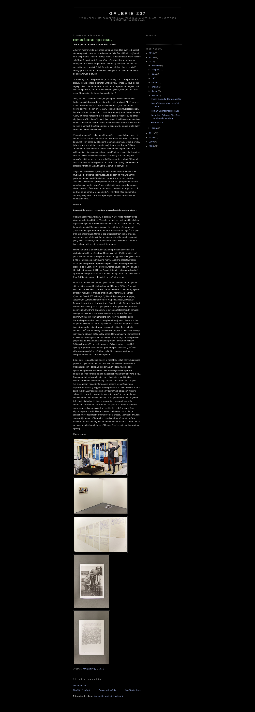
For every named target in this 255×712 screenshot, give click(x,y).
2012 (151, 61)
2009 (151, 142)
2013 (151, 57)
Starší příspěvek (133, 690)
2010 (151, 137)
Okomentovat (79, 685)
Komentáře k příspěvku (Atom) (108, 696)
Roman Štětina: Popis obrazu (165, 111)
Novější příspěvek (81, 690)
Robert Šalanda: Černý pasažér (166, 99)
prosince (155, 65)
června (155, 82)
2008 (151, 146)
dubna (154, 91)
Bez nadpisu (157, 122)
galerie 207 (127, 13)
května (154, 87)
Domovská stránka (108, 690)
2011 (151, 133)
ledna (154, 128)
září (153, 78)
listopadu (156, 69)
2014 (151, 53)
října (153, 74)
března (155, 95)
